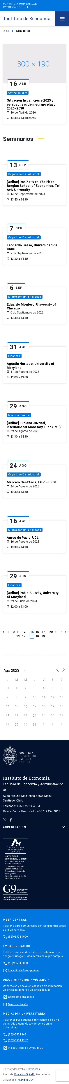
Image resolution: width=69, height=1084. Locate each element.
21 (56, 632)
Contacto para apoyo (21, 996)
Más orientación (18, 1004)
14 (24, 636)
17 (43, 632)
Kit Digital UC (25, 1079)
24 (34, 715)
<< (2, 632)
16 (37, 632)
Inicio (6, 30)
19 (43, 636)
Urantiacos (32, 1069)
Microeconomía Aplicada (24, 296)
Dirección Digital (23, 1074)
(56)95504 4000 (18, 936)
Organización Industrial (23, 174)
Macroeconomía (19, 415)
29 (16, 724)
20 (51, 632)
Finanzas (14, 356)
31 (34, 724)
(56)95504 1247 (18, 1040)
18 (37, 636)
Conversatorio (17, 92)
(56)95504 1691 (18, 1034)
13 (18, 636)
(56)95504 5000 (18, 963)
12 (24, 632)
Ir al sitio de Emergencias (23, 970)
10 (13, 632)
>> (66, 632)
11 (18, 632)
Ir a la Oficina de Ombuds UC (25, 1047)
